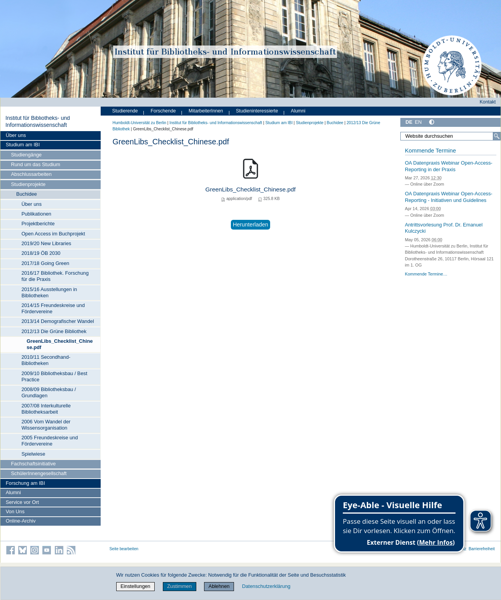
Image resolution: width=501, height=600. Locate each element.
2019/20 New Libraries (46, 243)
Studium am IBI (23, 144)
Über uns (16, 135)
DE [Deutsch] (408, 122)
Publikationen (36, 214)
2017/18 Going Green (45, 263)
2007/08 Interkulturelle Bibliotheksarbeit (46, 409)
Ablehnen (219, 586)
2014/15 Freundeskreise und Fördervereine (53, 308)
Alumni (13, 492)
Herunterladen (250, 224)
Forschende (163, 111)
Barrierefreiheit (482, 549)
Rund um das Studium (35, 164)
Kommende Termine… (426, 274)
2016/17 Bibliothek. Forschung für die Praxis (55, 276)
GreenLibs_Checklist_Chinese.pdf (60, 344)
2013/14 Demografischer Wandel (57, 321)
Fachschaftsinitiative (33, 464)
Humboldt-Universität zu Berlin (139, 123)
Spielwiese (33, 454)
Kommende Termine (430, 150)
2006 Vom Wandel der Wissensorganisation (45, 425)
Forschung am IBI (25, 483)
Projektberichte (37, 223)
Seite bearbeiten (124, 549)
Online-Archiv (21, 521)
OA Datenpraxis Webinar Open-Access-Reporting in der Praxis (448, 166)
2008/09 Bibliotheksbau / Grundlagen (48, 392)
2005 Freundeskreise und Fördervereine (49, 441)
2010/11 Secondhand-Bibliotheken (45, 360)
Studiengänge (26, 155)
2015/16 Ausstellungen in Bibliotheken (49, 292)
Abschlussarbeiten (31, 174)
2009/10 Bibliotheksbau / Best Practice (54, 376)
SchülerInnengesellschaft (38, 473)
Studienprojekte (28, 184)
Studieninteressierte (257, 111)
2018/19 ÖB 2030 (40, 253)
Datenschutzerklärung (266, 586)
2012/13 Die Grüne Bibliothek (53, 331)
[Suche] (497, 136)
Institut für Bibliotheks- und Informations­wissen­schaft (37, 121)
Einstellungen (135, 586)
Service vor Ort (22, 502)
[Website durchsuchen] (450, 136)
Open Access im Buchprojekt (53, 234)
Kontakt (488, 102)
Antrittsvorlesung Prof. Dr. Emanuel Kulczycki (444, 228)
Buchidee (26, 194)
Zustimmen (179, 586)
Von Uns (15, 511)
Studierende (125, 111)
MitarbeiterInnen (206, 111)
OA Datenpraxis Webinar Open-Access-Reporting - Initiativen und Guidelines (448, 197)
